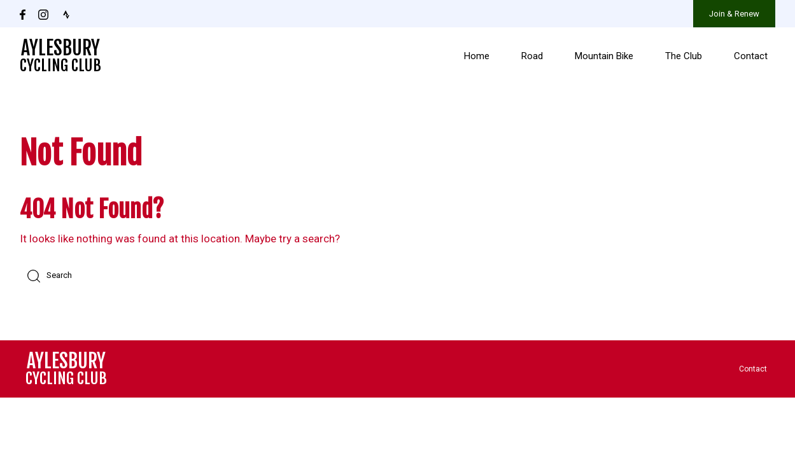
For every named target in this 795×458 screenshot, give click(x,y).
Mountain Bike (604, 56)
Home (476, 56)
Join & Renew (734, 13)
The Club (683, 56)
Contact (751, 56)
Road (532, 56)
